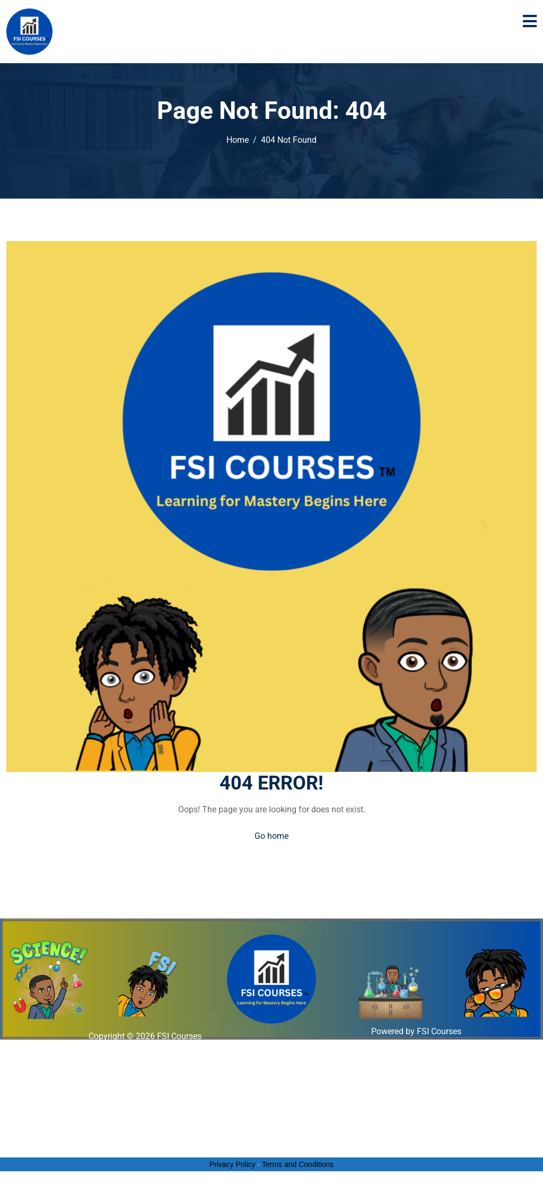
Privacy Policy (232, 1164)
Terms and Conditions (298, 1164)
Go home (271, 836)
